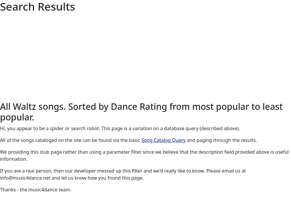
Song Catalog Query (164, 140)
